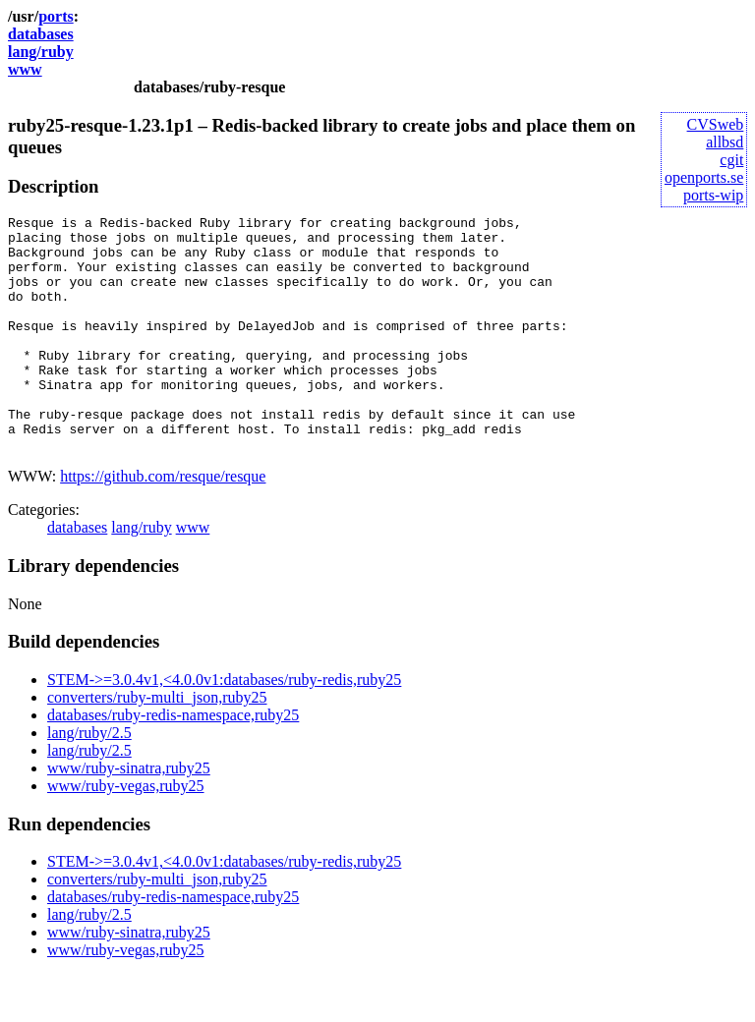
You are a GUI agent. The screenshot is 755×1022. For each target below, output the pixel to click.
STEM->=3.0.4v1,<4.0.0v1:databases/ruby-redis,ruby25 (224, 726)
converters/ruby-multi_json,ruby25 (157, 744)
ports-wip (713, 195)
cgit (731, 159)
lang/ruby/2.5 (89, 779)
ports (56, 16)
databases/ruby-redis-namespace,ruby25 (173, 762)
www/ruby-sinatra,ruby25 (128, 815)
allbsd (724, 142)
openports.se (704, 177)
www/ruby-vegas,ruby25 (125, 832)
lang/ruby (41, 51)
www (25, 69)
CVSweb (715, 124)
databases (41, 34)
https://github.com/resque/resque (162, 523)
